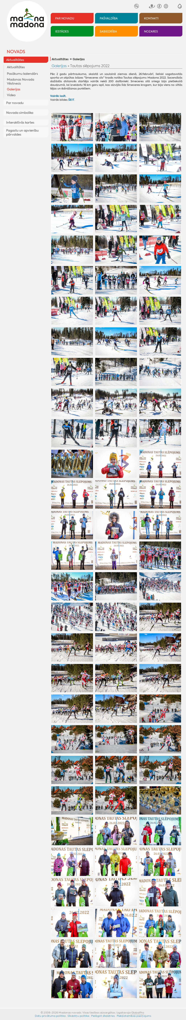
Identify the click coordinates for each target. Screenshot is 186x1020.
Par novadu (15, 103)
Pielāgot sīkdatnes (103, 1015)
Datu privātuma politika (50, 1015)
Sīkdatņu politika (78, 1015)
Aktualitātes (15, 60)
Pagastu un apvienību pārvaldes (22, 132)
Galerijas (13, 89)
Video (11, 95)
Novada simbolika (19, 113)
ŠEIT (71, 100)
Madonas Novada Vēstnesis (20, 81)
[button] (179, 6)
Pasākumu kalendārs (22, 74)
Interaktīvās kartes (20, 122)
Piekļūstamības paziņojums (134, 1015)
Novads (16, 52)
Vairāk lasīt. (58, 96)
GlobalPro (137, 1012)
